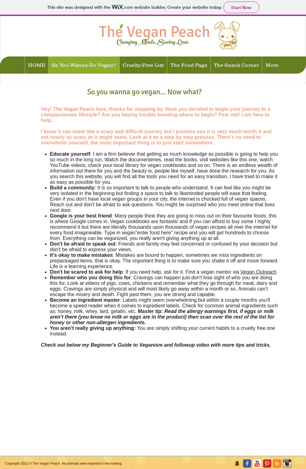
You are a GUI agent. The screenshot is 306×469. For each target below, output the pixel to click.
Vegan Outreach (258, 272)
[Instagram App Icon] (287, 463)
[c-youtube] (257, 463)
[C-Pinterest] (267, 463)
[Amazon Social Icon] (237, 463)
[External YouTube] (77, 402)
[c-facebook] (247, 463)
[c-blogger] (277, 463)
